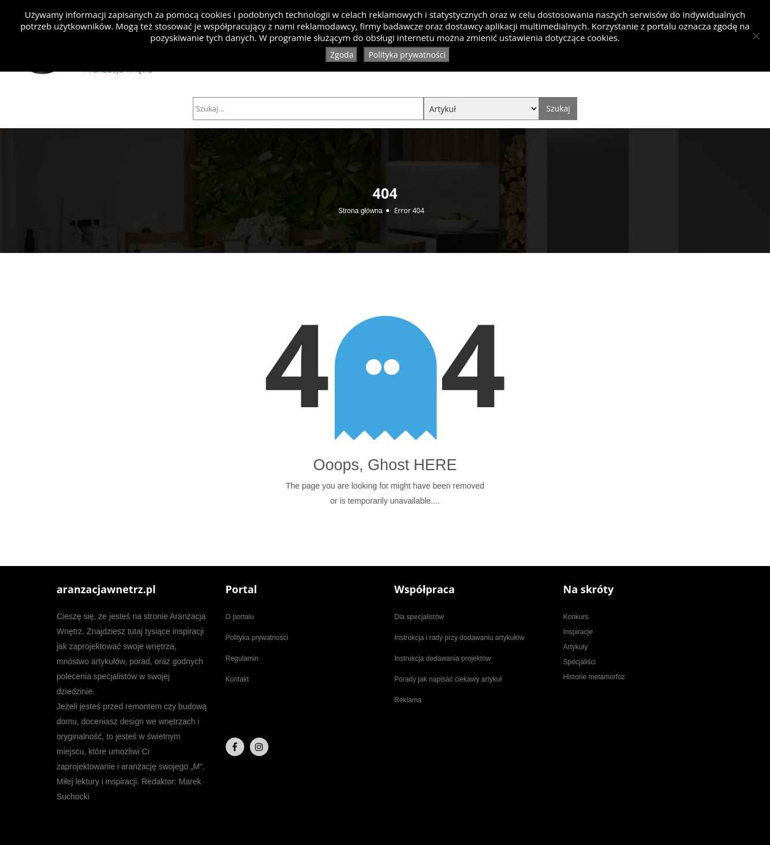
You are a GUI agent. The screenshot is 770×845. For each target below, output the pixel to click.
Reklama (407, 700)
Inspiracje (578, 632)
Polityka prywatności (257, 638)
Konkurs (576, 617)
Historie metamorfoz (594, 677)
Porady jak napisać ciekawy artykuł (448, 679)
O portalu (240, 617)
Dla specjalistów (419, 617)
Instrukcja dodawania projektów (442, 658)
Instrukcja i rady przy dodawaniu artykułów (459, 638)
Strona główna (360, 211)
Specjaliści (579, 662)
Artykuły (575, 647)
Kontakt (237, 679)
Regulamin (242, 658)
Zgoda (341, 54)
